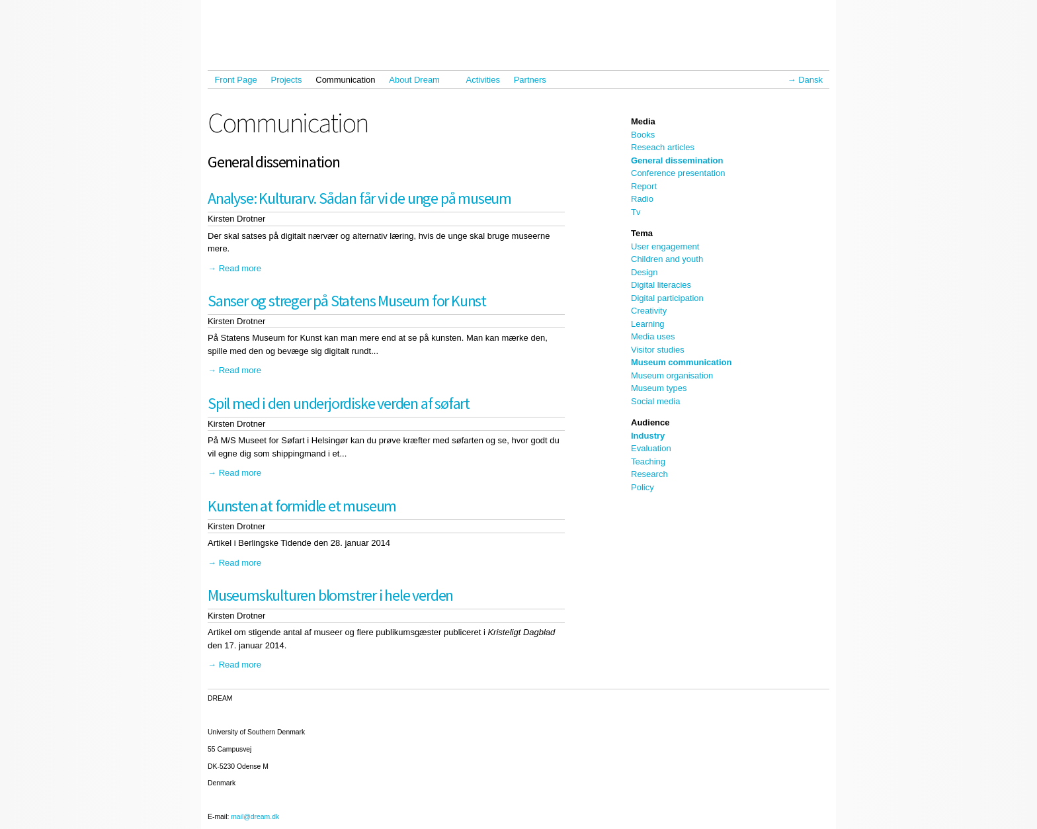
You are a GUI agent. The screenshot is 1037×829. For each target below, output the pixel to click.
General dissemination (677, 160)
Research (649, 474)
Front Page (235, 80)
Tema (642, 233)
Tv (635, 212)
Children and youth (667, 259)
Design (644, 272)
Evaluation (651, 448)
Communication (345, 80)
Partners (530, 80)
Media (643, 121)
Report (644, 186)
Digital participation (667, 298)
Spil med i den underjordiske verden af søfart (339, 403)
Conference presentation (678, 173)
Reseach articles (662, 147)
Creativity (649, 311)
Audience (650, 422)
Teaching (648, 461)
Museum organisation (672, 375)
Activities (483, 80)
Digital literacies (661, 285)
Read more (240, 268)
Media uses (653, 336)
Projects (286, 80)
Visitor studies (657, 350)
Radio (642, 199)
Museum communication (681, 362)
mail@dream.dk (255, 816)
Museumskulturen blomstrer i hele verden (330, 595)
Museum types (659, 388)
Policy (642, 487)
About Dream (417, 80)
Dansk (810, 80)
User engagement (665, 246)
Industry (648, 436)
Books (643, 135)
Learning (648, 324)
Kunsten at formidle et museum (302, 506)
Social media (655, 401)
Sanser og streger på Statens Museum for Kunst (347, 300)
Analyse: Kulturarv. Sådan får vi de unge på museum (359, 198)
